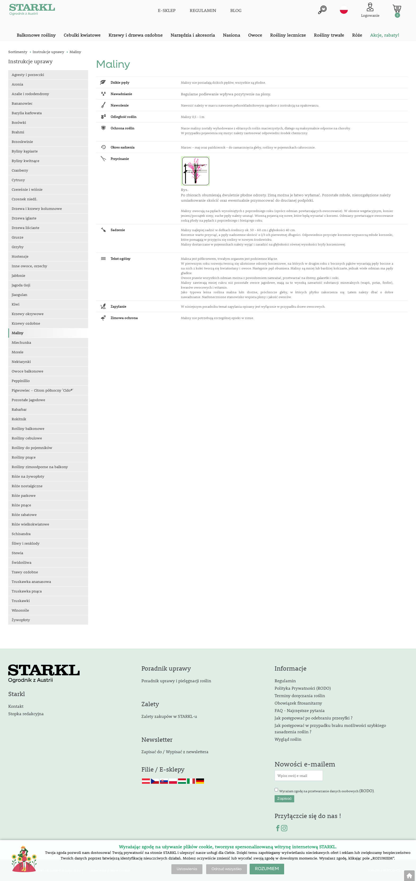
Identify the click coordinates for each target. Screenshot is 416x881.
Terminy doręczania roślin (300, 695)
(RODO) (366, 790)
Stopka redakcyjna (26, 713)
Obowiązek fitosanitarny (298, 703)
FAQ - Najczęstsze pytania (300, 710)
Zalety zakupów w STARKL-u (169, 716)
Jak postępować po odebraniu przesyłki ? (313, 718)
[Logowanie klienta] (370, 10)
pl (344, 10)
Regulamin (285, 680)
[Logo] (32, 10)
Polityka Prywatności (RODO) (303, 688)
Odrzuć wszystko (226, 869)
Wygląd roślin (288, 739)
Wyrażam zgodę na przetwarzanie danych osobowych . (327, 790)
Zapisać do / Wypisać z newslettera (175, 751)
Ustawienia (187, 869)
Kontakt (15, 706)
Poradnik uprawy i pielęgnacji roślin (176, 680)
